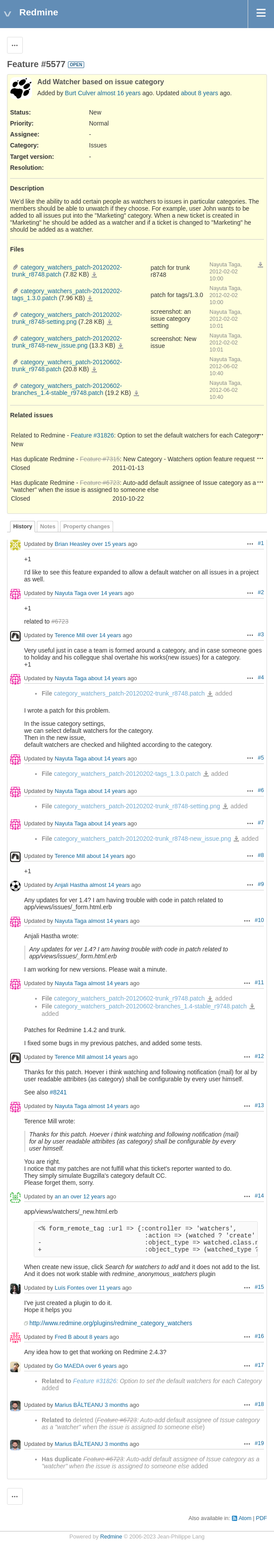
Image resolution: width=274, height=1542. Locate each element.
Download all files (260, 265)
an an (62, 1196)
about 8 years (199, 93)
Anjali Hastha (71, 885)
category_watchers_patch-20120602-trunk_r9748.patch (94, 369)
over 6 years (101, 1366)
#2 (261, 592)
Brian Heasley (72, 544)
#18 (259, 1404)
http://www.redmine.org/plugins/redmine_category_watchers (110, 1323)
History (22, 527)
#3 (261, 634)
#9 (261, 884)
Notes (47, 527)
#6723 (59, 621)
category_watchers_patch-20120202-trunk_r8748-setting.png (67, 318)
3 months (116, 1405)
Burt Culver (80, 93)
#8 (261, 855)
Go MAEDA (69, 1366)
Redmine (111, 1537)
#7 (261, 823)
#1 (261, 543)
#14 (259, 1196)
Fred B (63, 1337)
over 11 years (103, 1287)
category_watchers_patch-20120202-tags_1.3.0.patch (89, 298)
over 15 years (109, 544)
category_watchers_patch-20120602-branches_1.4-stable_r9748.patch (67, 389)
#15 (259, 1287)
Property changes (86, 527)
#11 (259, 982)
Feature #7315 (100, 459)
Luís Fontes (70, 1287)
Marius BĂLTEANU (79, 1405)
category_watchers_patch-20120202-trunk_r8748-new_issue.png (67, 342)
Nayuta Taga (71, 593)
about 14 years (107, 678)
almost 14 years (109, 885)
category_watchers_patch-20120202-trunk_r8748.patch (94, 275)
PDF (261, 1518)
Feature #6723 (100, 482)
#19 (259, 1443)
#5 (261, 758)
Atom (244, 1518)
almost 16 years (119, 93)
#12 (259, 1056)
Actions (260, 434)
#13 (259, 1105)
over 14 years (105, 593)
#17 (259, 1365)
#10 (259, 920)
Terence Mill (69, 635)
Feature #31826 (92, 435)
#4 (261, 677)
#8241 (58, 1092)
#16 (259, 1336)
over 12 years (88, 1196)
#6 (261, 790)
